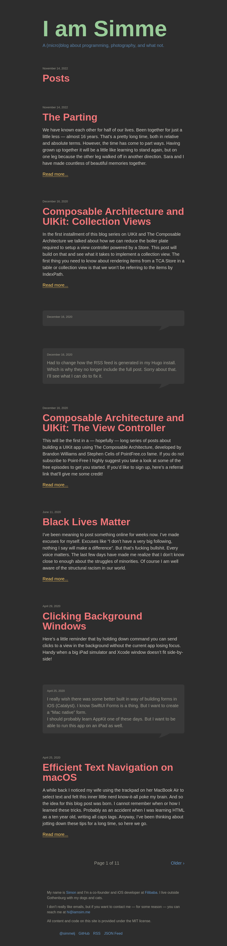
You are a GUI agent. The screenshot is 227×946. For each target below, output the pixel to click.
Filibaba (151, 892)
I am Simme (105, 28)
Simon (71, 892)
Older (177, 863)
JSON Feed (113, 933)
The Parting (70, 117)
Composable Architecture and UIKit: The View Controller (113, 422)
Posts (56, 78)
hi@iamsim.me (78, 912)
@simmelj (67, 933)
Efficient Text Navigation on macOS (108, 772)
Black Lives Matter (86, 521)
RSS (96, 933)
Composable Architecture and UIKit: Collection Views (113, 216)
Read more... (55, 174)
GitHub (84, 933)
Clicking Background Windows (92, 621)
